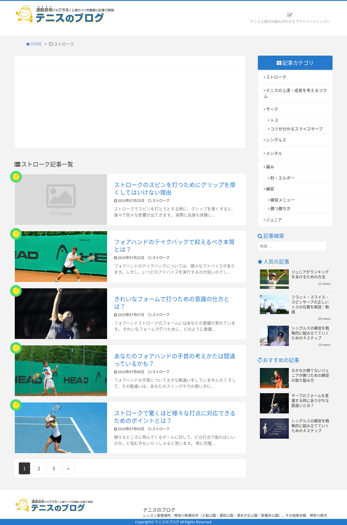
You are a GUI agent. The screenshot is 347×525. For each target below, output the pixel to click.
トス (274, 120)
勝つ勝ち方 (280, 208)
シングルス (276, 140)
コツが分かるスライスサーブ (296, 129)
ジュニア (274, 220)
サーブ (272, 109)
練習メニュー (282, 200)
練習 (270, 189)
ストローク (276, 77)
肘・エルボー (282, 178)
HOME (34, 44)
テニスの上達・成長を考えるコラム (295, 93)
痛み (270, 166)
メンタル (274, 153)
